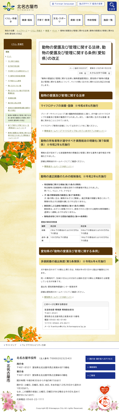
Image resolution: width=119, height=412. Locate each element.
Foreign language (64, 4)
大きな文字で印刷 (98, 73)
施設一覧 (108, 20)
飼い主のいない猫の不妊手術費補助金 (19, 92)
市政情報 (91, 20)
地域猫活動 (12, 98)
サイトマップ (11, 345)
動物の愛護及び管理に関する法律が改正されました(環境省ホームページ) (19, 135)
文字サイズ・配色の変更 (92, 4)
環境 (47, 31)
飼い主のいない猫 (14, 85)
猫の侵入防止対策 (14, 102)
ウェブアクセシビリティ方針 (34, 345)
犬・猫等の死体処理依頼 (16, 75)
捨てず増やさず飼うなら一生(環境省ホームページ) (18, 126)
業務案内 (93, 367)
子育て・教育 (43, 20)
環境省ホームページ (59, 166)
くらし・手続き (11, 20)
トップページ (22, 31)
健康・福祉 (27, 20)
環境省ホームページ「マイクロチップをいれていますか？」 (75, 131)
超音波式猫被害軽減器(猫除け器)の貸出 (19, 109)
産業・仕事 (76, 20)
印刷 (81, 73)
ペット (54, 31)
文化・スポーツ (59, 20)
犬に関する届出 (13, 61)
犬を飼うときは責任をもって (18, 71)
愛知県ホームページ (59, 297)
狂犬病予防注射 (14, 66)
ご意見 (92, 376)
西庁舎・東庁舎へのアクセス (101, 359)
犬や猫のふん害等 (14, 80)
